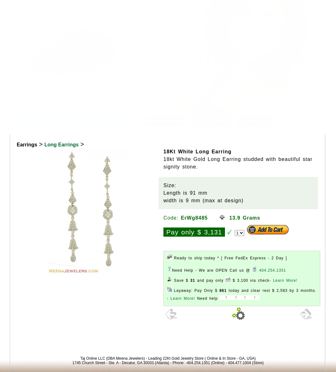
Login (272, 7)
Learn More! (285, 280)
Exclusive (254, 120)
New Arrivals (211, 120)
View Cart (297, 7)
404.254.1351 (272, 270)
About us (26, 4)
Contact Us (103, 4)
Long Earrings (61, 144)
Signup (322, 7)
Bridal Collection (163, 120)
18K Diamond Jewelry (100, 120)
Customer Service (64, 4)
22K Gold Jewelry (37, 120)
